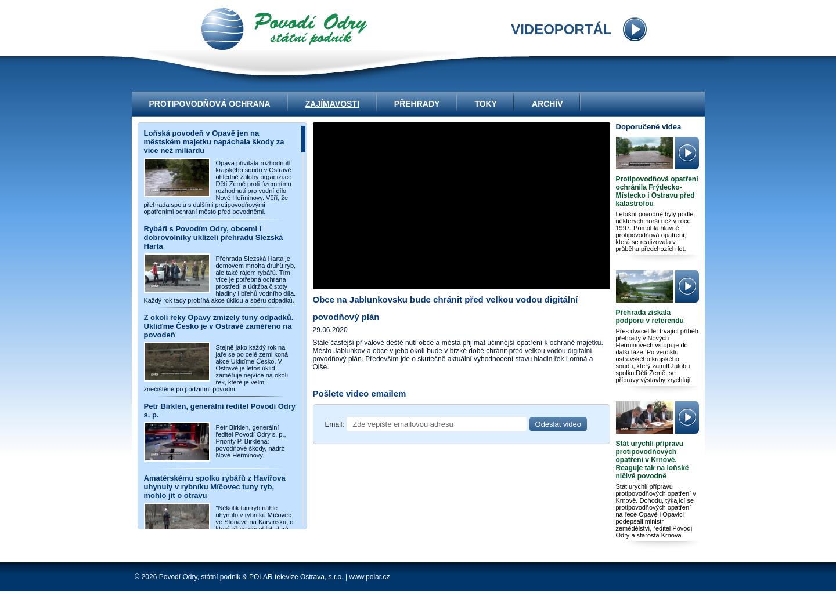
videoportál (284, 29)
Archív (547, 103)
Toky (485, 103)
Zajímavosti (332, 103)
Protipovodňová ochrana (210, 103)
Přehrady (417, 103)
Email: (334, 424)
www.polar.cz (369, 577)
